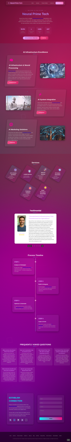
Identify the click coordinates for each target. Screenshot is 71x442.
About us (30, 435)
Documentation (55, 435)
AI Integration (41, 112)
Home (10, 435)
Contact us (25, 435)
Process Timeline (20, 435)
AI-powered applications (62, 356)
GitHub (60, 435)
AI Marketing (12, 142)
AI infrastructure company (37, 18)
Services (14, 435)
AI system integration (56, 102)
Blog (34, 435)
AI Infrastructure (12, 82)
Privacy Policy (42, 435)
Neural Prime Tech (15, 3)
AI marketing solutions (26, 132)
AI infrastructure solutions (11, 354)
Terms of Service (49, 435)
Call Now (44, 37)
